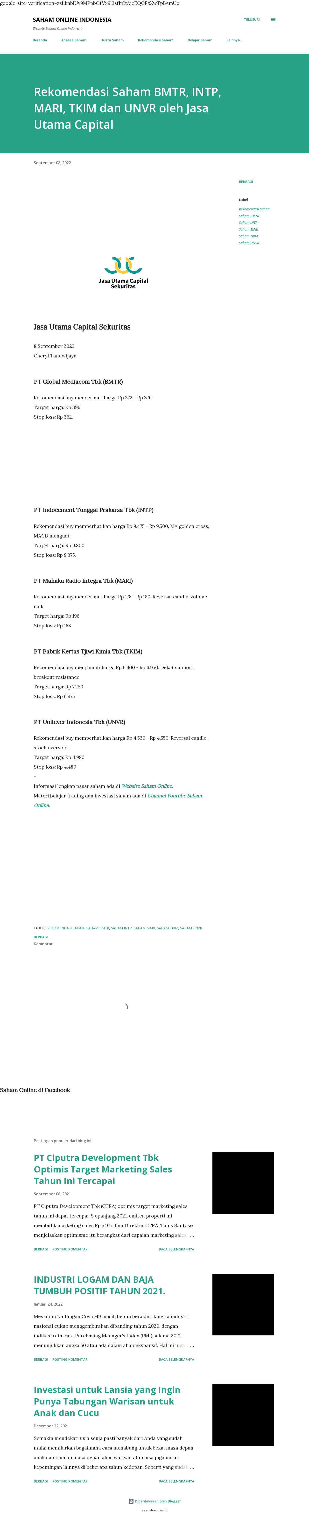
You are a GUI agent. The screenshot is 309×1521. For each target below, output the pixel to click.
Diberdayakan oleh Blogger (154, 1501)
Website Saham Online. (147, 786)
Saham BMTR (249, 216)
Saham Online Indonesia (72, 19)
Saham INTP (248, 222)
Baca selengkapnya (176, 1249)
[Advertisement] (123, 212)
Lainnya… (235, 40)
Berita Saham (112, 40)
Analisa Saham (73, 40)
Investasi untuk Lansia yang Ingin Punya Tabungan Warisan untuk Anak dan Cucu (107, 1401)
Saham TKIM (248, 236)
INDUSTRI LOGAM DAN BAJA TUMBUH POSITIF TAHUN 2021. (99, 1285)
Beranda (40, 40)
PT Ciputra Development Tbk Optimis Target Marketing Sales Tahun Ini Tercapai (103, 1169)
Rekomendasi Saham (156, 40)
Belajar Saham (200, 40)
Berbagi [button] (246, 181)
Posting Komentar (70, 1249)
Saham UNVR (249, 242)
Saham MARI (248, 229)
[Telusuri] (252, 19)
